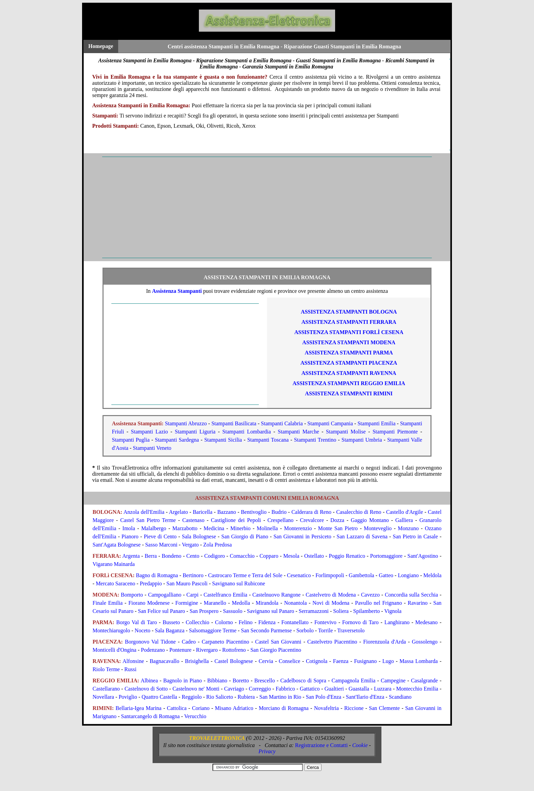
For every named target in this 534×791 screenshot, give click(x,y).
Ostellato (314, 556)
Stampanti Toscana (268, 440)
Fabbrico (285, 689)
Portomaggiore (386, 556)
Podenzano (153, 650)
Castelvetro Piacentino (332, 642)
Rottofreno (234, 650)
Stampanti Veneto (152, 448)
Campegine (393, 680)
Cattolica (177, 708)
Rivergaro (207, 650)
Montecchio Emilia (417, 689)
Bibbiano (217, 680)
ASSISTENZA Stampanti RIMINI (349, 393)
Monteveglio (378, 528)
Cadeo (189, 642)
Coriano (201, 708)
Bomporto (132, 595)
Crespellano (280, 520)
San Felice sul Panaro (161, 611)
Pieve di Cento (160, 536)
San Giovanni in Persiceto (302, 536)
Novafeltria (326, 708)
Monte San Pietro (338, 528)
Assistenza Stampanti (177, 291)
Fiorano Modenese (149, 603)
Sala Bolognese (199, 536)
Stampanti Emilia (377, 423)
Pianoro (130, 536)
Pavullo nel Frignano (378, 603)
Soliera (340, 611)
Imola (128, 528)
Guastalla (359, 689)
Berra (151, 556)
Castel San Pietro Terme (148, 520)
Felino (246, 622)
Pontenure (180, 650)
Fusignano (365, 661)
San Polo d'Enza (323, 697)
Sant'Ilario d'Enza (365, 697)
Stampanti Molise (346, 431)
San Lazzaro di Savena (361, 536)
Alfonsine (133, 661)
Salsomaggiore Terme (212, 630)
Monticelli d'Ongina (115, 650)
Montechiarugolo (111, 630)
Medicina (214, 528)
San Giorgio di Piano (244, 536)
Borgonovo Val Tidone (150, 642)
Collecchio (197, 622)
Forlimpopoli (329, 575)
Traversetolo (350, 630)
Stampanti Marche (298, 431)
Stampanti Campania (330, 423)
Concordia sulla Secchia (411, 595)
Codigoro (214, 556)
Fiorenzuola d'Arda (384, 642)
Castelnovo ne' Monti (195, 689)
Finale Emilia (108, 603)
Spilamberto (366, 611)
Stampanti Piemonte (395, 431)
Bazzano (226, 512)
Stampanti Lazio (149, 431)
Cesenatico (299, 575)
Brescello (264, 680)
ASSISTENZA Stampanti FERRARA (348, 322)
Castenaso (193, 520)
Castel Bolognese (234, 661)
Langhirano (397, 622)
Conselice (289, 661)
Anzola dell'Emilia (143, 512)
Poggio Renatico (347, 556)
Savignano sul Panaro (270, 611)
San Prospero (204, 611)
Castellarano (106, 689)
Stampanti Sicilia (223, 440)
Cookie (359, 745)
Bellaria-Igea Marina (138, 708)
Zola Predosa (217, 545)
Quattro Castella (159, 697)
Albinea (149, 680)
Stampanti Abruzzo (186, 423)
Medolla (241, 603)
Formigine (186, 603)
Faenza (340, 661)
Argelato (178, 512)
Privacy (267, 751)
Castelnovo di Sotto (146, 689)
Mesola (291, 556)
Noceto (142, 630)
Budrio (278, 512)
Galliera (404, 520)
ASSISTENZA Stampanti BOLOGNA (349, 312)
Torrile (325, 630)
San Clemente (384, 708)
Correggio (260, 689)
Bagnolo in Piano (182, 680)
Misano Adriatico (234, 708)
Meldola (432, 575)
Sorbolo (305, 630)
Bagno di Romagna (157, 575)
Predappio (151, 583)
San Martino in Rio (280, 697)
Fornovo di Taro (360, 622)
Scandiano (400, 697)
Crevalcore (312, 520)
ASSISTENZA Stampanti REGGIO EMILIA (349, 383)
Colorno (224, 622)
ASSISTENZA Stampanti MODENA (348, 342)
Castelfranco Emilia (225, 595)
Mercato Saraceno (115, 583)
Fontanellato (295, 622)
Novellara (103, 697)
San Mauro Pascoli (187, 583)
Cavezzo (370, 595)
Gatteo (386, 575)
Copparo (269, 556)
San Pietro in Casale (415, 536)
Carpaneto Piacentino (225, 642)
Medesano (426, 622)
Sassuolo (232, 611)
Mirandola (267, 603)
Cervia (265, 661)
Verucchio (195, 716)
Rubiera (246, 697)
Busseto (171, 622)
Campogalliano (165, 595)
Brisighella (197, 661)
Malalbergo (153, 528)
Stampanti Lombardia (246, 431)
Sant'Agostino (422, 556)
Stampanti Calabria (282, 423)
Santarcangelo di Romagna (150, 716)
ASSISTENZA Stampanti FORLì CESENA (348, 332)
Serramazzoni (314, 611)
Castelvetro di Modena (331, 595)
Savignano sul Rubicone (238, 583)
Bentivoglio (254, 512)
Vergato (190, 545)
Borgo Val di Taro (136, 622)
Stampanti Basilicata (233, 423)
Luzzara (383, 689)
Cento (192, 556)
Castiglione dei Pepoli (236, 520)
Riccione (354, 708)
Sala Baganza (170, 630)
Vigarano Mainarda (114, 564)
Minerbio (240, 528)
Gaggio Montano (370, 520)
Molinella (267, 528)
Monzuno (408, 528)
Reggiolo (192, 697)
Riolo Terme (106, 669)
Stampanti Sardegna (177, 440)
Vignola (393, 611)
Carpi (192, 595)
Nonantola (295, 603)
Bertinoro (193, 575)
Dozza (337, 520)
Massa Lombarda (418, 661)
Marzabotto (185, 528)
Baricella (203, 512)
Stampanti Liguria (195, 431)
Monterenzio (298, 528)
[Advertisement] (267, 207)
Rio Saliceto (219, 697)
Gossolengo (425, 642)
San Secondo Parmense (266, 630)
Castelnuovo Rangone (276, 595)
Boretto (241, 680)
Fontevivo (325, 622)
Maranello (215, 603)
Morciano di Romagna (284, 708)
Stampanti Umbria (362, 440)
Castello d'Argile (404, 512)
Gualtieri (334, 689)
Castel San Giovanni (278, 642)
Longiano (408, 575)
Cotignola (316, 661)
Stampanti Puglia (131, 440)
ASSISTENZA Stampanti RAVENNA (348, 373)
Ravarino (418, 603)
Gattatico (310, 689)
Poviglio (128, 697)
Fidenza (267, 622)
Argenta (131, 556)
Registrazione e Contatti (321, 745)
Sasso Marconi (161, 545)
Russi (130, 669)
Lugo (388, 661)
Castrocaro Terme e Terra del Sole (245, 575)
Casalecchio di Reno (358, 512)
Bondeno (172, 556)
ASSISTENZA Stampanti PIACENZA (348, 363)
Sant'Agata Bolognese (117, 545)
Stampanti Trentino (315, 440)
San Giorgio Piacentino (275, 650)
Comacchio (242, 556)
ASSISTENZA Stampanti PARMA (349, 352)
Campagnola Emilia (354, 680)
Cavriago (234, 689)
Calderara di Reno (311, 512)
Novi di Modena (331, 603)
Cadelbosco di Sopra (303, 680)
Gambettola (361, 575)
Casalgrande (424, 680)
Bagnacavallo (164, 661)
